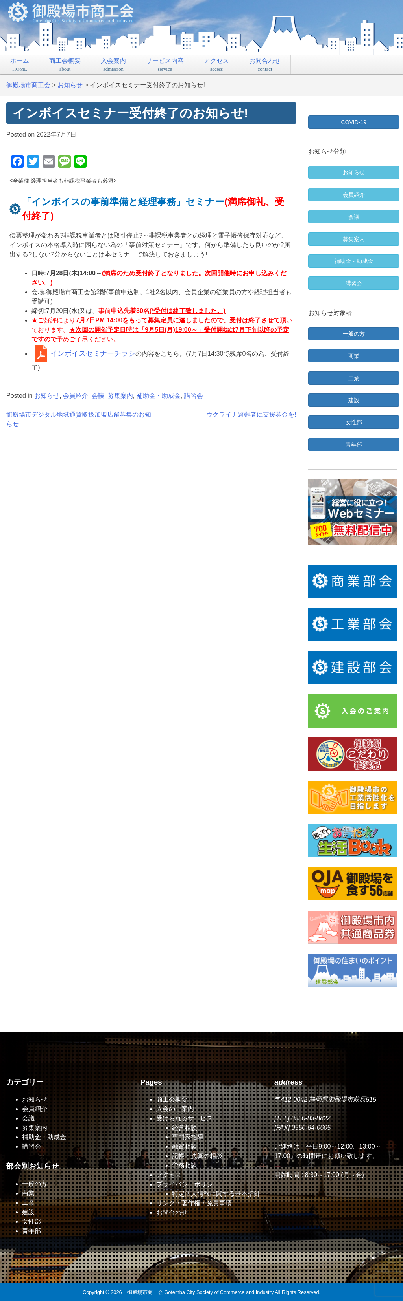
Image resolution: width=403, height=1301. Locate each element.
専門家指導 (187, 1137)
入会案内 (113, 64)
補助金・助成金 (159, 395)
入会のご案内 (175, 1108)
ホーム (19, 64)
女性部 (31, 1221)
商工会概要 (65, 64)
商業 (28, 1193)
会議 (98, 395)
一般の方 (34, 1183)
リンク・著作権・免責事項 (194, 1203)
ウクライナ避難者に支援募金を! (251, 414)
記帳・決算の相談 (197, 1156)
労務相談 (184, 1165)
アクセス (216, 64)
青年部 (31, 1231)
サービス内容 (165, 64)
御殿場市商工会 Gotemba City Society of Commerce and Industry (200, 1292)
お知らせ (46, 395)
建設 (28, 1212)
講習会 (193, 395)
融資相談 (184, 1146)
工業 (28, 1202)
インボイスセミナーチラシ (92, 353)
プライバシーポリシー (187, 1184)
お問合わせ (265, 64)
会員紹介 (75, 395)
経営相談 (184, 1127)
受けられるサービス (184, 1118)
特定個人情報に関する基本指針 (216, 1193)
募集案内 (120, 395)
